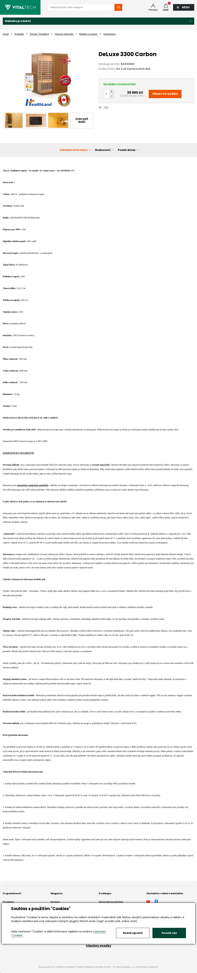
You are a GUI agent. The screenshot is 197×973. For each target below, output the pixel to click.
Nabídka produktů (18, 21)
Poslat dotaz (127, 150)
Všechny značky (98, 946)
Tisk (105, 107)
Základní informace (74, 150)
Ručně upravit (133, 933)
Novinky (55, 901)
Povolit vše (169, 933)
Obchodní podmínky (110, 901)
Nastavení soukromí (147, 966)
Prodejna (8, 901)
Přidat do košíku (165, 94)
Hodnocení (102, 150)
